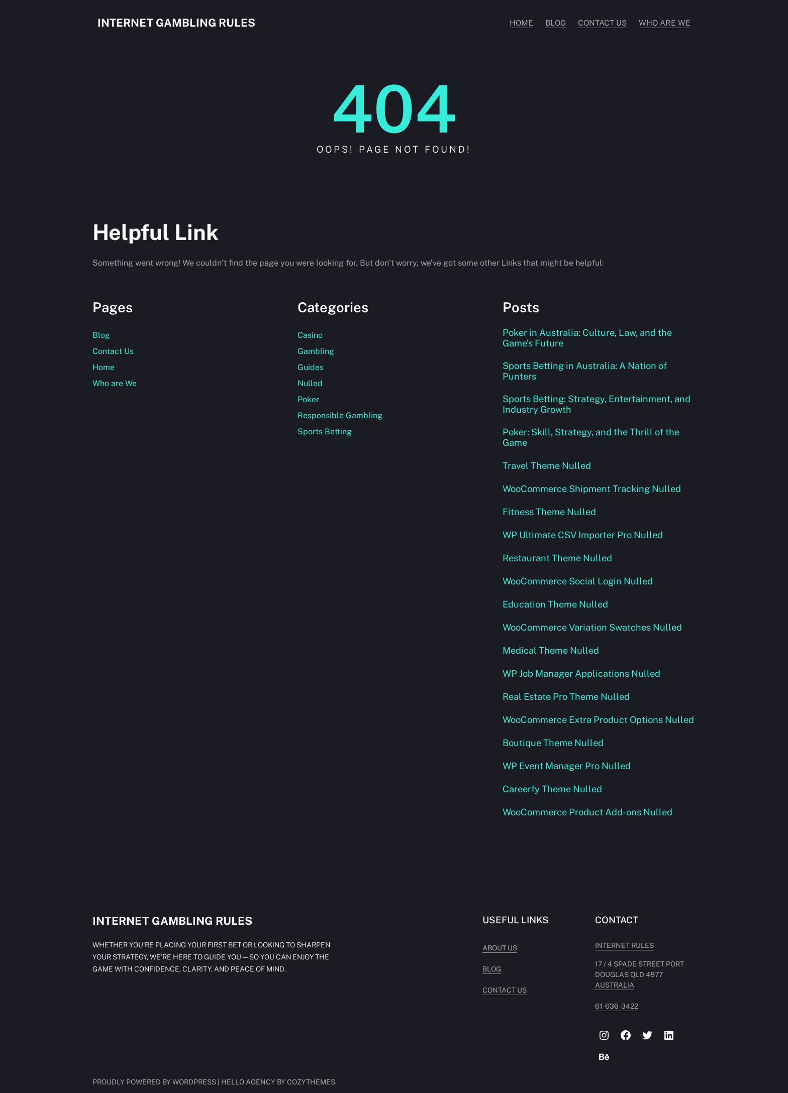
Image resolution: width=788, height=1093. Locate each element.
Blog (101, 335)
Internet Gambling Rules (177, 22)
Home (103, 367)
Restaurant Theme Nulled (559, 561)
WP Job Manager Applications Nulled (583, 677)
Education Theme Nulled (557, 608)
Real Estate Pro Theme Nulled (569, 700)
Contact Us (113, 351)
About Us (483, 963)
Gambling (316, 351)
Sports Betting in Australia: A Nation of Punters (587, 372)
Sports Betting (325, 431)
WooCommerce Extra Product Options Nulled (585, 729)
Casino (310, 335)
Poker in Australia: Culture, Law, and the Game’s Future (589, 338)
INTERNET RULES (616, 960)
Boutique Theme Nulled (555, 757)
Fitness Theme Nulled (551, 515)
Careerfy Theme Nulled (554, 803)
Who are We (114, 383)
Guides (311, 367)
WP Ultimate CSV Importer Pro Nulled (585, 538)
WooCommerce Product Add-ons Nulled (589, 826)
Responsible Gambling (340, 415)
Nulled (310, 383)
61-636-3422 (608, 1011)
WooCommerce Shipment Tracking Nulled (594, 492)
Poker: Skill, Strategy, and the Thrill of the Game (594, 441)
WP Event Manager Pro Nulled (569, 780)
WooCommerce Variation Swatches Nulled (594, 631)
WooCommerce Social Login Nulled (580, 584)
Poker (308, 399)
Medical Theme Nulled (552, 654)
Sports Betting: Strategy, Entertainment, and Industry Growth (590, 407)
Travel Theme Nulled (548, 469)
